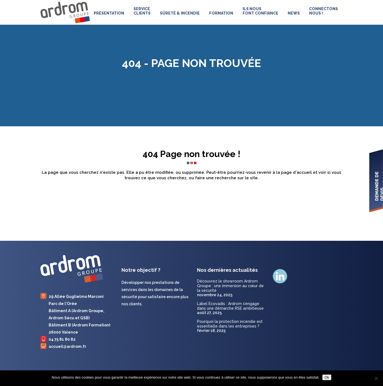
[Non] (376, 378)
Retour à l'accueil (191, 201)
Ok (326, 377)
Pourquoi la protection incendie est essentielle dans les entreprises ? (230, 323)
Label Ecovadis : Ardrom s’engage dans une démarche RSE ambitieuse (230, 306)
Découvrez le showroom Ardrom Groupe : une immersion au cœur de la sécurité (230, 286)
